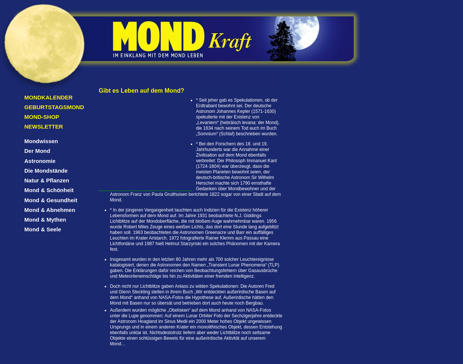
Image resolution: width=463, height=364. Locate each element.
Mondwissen (41, 141)
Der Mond (37, 151)
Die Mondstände (46, 170)
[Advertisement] (145, 144)
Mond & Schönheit (49, 190)
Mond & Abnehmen (49, 210)
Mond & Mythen (45, 219)
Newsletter (43, 126)
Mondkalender (48, 97)
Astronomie (39, 161)
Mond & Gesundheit (50, 200)
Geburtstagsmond (54, 107)
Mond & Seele (42, 229)
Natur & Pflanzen (46, 180)
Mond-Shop (41, 117)
